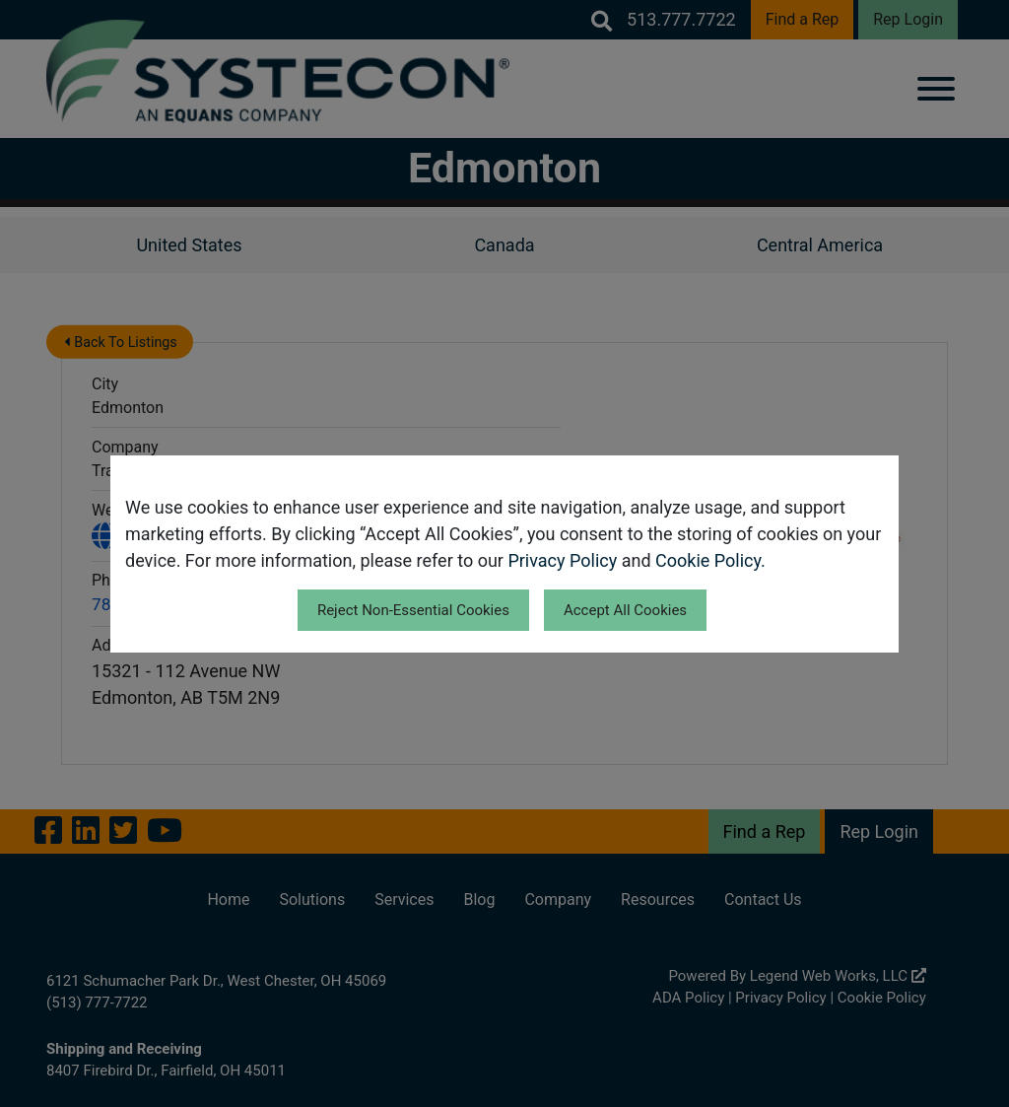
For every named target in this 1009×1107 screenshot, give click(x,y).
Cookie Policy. (710, 560)
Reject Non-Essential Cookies (413, 610)
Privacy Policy (562, 560)
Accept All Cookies (625, 610)
